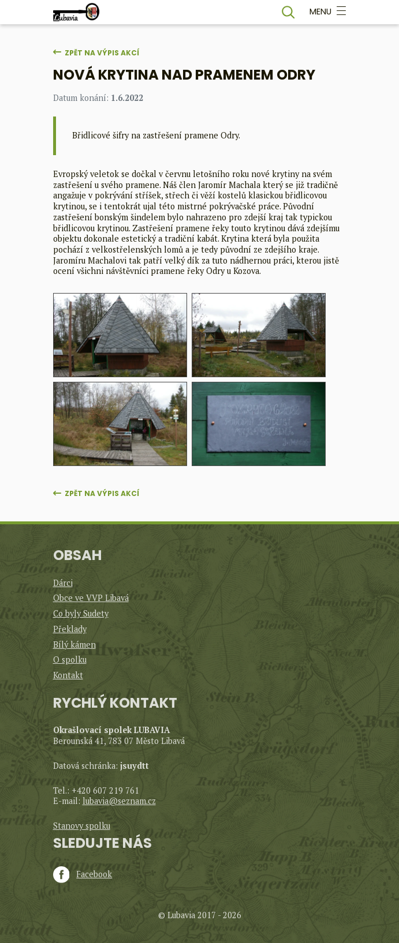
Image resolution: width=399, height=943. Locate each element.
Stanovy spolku (81, 825)
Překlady (70, 628)
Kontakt (68, 675)
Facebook (83, 874)
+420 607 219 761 (105, 790)
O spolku (70, 659)
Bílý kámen (74, 644)
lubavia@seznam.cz (119, 800)
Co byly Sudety (81, 613)
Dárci (63, 582)
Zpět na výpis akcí (102, 53)
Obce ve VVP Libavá (91, 597)
